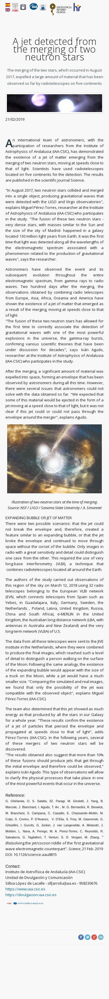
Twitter (87, 937)
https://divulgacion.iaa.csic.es (31, 894)
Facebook (81, 937)
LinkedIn (101, 937)
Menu (100, 12)
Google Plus (94, 937)
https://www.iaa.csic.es (25, 889)
